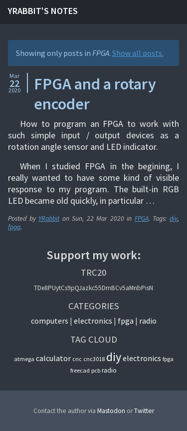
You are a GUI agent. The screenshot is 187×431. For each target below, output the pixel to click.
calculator (53, 358)
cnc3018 (94, 359)
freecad (80, 370)
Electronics (93, 321)
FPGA (142, 218)
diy (174, 218)
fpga (14, 227)
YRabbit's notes (43, 10)
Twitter (144, 411)
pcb (95, 370)
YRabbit (48, 218)
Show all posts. (138, 53)
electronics (142, 358)
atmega (24, 359)
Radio (148, 321)
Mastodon (111, 411)
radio (109, 370)
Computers (49, 321)
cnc (77, 359)
